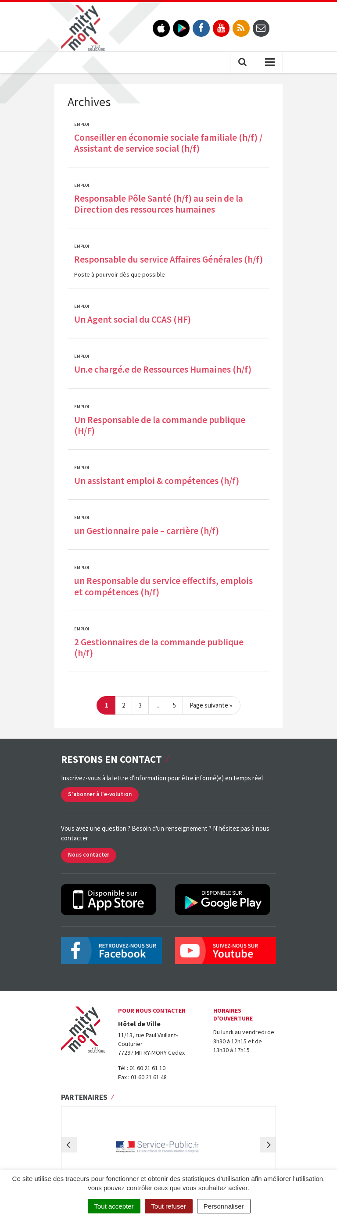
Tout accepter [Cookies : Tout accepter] (114, 1206)
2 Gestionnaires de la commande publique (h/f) (159, 647)
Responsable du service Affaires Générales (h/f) (168, 259)
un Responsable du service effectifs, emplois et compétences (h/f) (163, 586)
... (157, 705)
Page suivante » (211, 705)
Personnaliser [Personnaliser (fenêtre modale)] (224, 1206)
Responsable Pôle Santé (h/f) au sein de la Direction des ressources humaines (158, 203)
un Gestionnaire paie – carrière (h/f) (146, 531)
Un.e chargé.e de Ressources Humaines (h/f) (162, 369)
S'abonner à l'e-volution (100, 794)
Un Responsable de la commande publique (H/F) (159, 425)
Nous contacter (88, 854)
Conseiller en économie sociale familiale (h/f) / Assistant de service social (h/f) (168, 143)
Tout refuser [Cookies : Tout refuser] (168, 1206)
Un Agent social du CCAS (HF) (132, 319)
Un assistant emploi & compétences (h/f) (156, 481)
